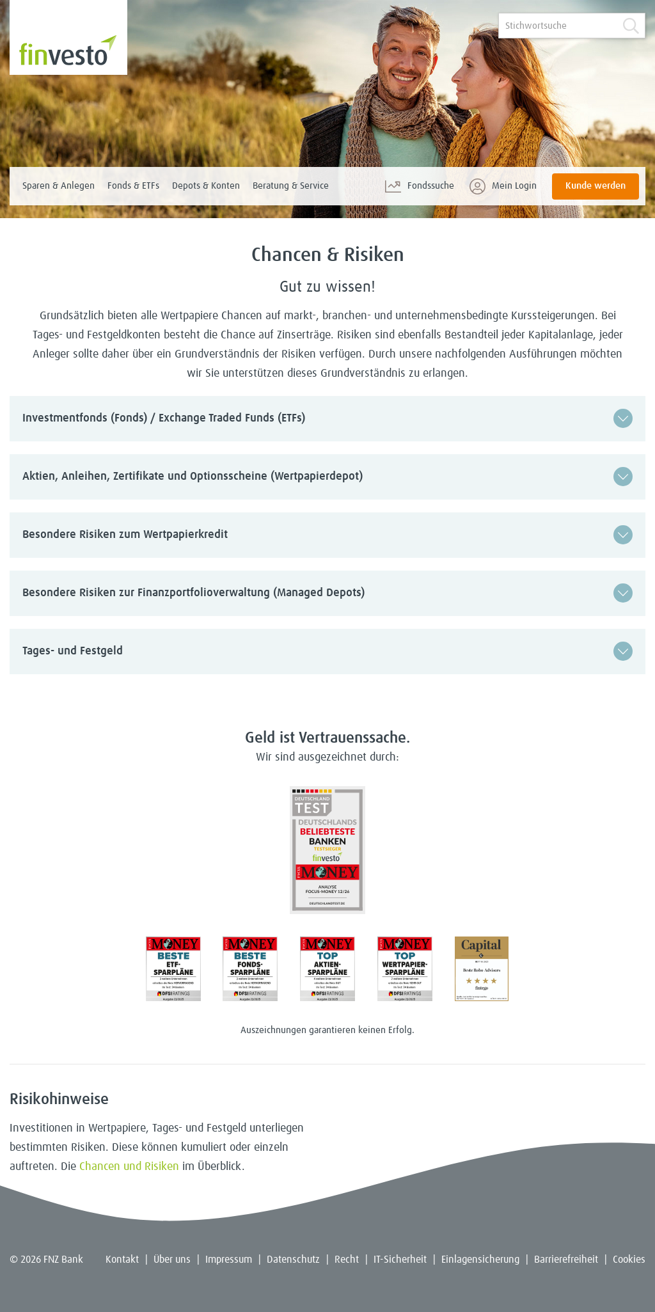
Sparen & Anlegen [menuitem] (58, 186)
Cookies (629, 1259)
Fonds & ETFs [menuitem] (133, 186)
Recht (347, 1259)
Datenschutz (293, 1259)
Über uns (172, 1259)
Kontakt (122, 1259)
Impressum (228, 1259)
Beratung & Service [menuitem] (291, 186)
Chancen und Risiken (129, 1167)
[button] (327, 418)
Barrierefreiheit (566, 1259)
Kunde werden (595, 186)
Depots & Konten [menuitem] (206, 186)
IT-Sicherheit (400, 1259)
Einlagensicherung (480, 1259)
